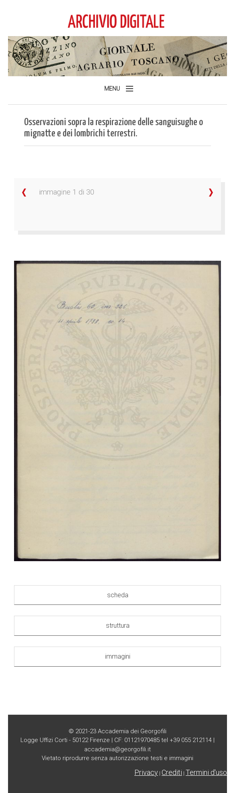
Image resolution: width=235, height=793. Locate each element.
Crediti (172, 772)
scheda (117, 595)
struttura (118, 625)
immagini (117, 656)
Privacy (146, 772)
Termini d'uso (206, 772)
